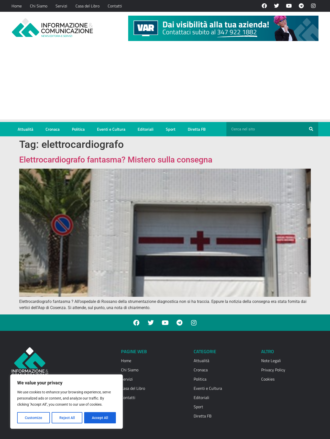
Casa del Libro (87, 6)
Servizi (61, 6)
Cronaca (53, 129)
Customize (33, 418)
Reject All (67, 418)
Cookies (267, 379)
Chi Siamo (38, 6)
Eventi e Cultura (111, 129)
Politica (78, 129)
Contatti (115, 6)
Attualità (25, 129)
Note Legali (271, 361)
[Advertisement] (165, 83)
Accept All (100, 418)
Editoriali (145, 129)
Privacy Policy (273, 370)
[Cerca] (311, 129)
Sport (170, 129)
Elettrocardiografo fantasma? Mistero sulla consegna (116, 160)
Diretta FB (197, 129)
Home (17, 6)
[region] (66, 402)
